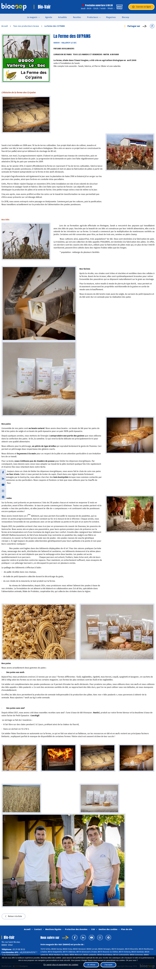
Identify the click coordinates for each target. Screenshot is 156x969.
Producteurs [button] (92, 17)
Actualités (62, 17)
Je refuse (91, 965)
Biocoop (125, 17)
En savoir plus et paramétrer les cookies (61, 965)
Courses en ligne (141, 7)
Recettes (77, 17)
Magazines (111, 17)
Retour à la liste (13, 916)
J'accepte (108, 965)
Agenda (48, 17)
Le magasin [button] (32, 17)
